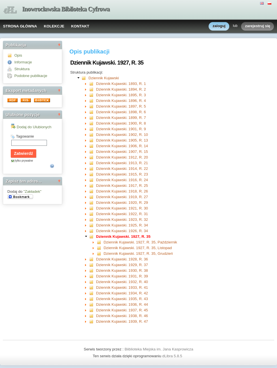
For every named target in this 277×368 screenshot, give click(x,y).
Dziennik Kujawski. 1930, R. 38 (122, 270)
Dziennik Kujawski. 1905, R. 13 (122, 140)
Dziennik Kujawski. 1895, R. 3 (121, 95)
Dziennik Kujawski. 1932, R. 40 (122, 282)
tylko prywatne (24, 160)
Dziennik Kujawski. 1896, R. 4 (121, 101)
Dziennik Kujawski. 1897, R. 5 (121, 106)
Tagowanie (25, 136)
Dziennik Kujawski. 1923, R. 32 (122, 219)
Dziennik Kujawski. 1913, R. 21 (122, 163)
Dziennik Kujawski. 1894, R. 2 (121, 89)
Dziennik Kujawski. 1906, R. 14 (122, 146)
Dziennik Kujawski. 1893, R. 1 (121, 84)
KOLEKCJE (54, 26)
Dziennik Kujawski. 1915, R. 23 (122, 174)
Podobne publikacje (30, 76)
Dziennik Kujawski (103, 78)
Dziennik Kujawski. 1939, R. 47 (122, 321)
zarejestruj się (257, 26)
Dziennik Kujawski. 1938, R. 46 (122, 316)
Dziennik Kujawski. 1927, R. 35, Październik (140, 242)
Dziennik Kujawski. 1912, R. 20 (122, 157)
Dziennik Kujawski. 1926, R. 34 (122, 231)
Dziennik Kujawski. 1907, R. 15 (122, 151)
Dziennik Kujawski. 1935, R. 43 (122, 299)
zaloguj (219, 26)
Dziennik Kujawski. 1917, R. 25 (122, 185)
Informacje (23, 62)
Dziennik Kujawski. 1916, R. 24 (122, 180)
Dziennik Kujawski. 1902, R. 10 (122, 134)
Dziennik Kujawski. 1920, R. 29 (122, 202)
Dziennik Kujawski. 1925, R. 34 (122, 225)
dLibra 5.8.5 (172, 356)
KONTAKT (80, 26)
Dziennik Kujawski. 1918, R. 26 (122, 191)
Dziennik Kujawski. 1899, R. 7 (121, 117)
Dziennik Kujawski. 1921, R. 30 (122, 208)
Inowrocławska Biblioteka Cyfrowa (66, 8)
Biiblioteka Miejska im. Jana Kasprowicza (159, 349)
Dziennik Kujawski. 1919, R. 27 (122, 197)
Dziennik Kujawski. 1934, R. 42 (122, 293)
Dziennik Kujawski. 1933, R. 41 (122, 287)
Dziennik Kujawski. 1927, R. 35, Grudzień (138, 253)
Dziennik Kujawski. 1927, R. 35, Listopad (137, 248)
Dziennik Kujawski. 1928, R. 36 (122, 259)
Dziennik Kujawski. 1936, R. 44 (122, 304)
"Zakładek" (32, 191)
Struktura (22, 69)
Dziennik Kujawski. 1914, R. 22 (122, 168)
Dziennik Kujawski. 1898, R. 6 (121, 112)
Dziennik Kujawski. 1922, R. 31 (122, 214)
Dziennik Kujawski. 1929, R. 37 (122, 265)
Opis (18, 55)
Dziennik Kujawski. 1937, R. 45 (122, 310)
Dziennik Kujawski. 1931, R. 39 (122, 276)
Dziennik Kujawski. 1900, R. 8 (121, 123)
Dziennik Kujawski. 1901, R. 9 (121, 129)
